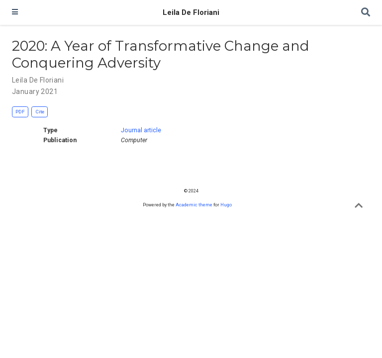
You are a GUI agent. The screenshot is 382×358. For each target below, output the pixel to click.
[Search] (365, 12)
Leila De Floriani (191, 12)
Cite (39, 111)
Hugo (226, 204)
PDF (20, 111)
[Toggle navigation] (15, 12)
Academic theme (194, 204)
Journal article (141, 130)
